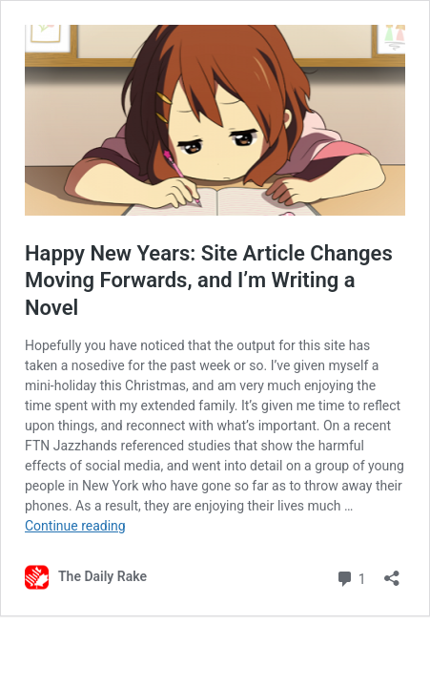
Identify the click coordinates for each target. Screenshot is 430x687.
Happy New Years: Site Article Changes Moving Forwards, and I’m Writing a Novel (209, 280)
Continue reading (75, 525)
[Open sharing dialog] (392, 572)
